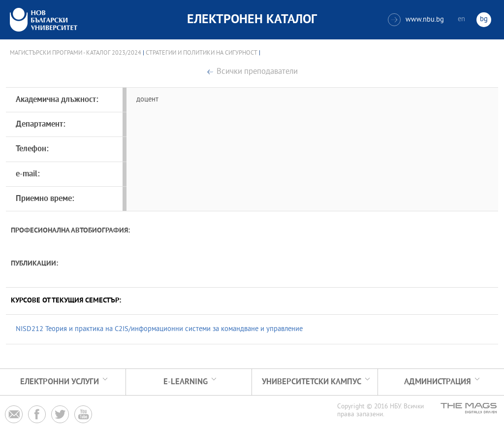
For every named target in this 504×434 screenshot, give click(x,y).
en (461, 19)
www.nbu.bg (416, 19)
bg (484, 19)
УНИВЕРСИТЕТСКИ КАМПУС (311, 382)
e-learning (185, 382)
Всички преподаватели (257, 72)
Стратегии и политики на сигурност (201, 53)
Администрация (437, 382)
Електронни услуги (59, 382)
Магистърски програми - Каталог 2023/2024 (75, 53)
